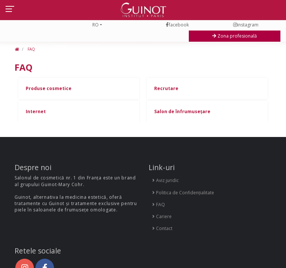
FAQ (30, 49)
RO (95, 25)
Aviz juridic (165, 180)
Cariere (162, 216)
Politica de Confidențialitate (183, 192)
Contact (162, 228)
